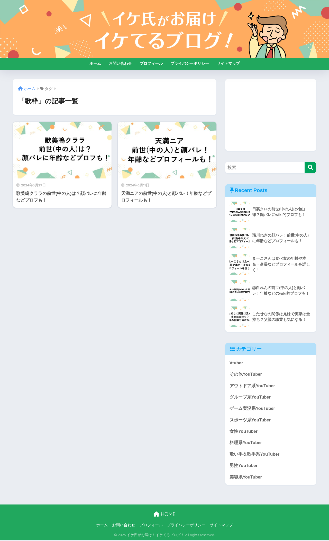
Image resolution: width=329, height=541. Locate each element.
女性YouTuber (244, 431)
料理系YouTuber (246, 443)
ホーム (95, 63)
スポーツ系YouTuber (250, 420)
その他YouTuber (246, 374)
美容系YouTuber (246, 477)
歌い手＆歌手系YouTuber (255, 454)
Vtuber (236, 362)
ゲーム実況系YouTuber (252, 409)
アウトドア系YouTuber (252, 385)
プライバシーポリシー (189, 63)
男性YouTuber (244, 466)
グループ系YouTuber (250, 397)
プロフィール (151, 63)
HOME (164, 515)
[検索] (310, 167)
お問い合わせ (120, 63)
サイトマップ (228, 63)
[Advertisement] (270, 115)
